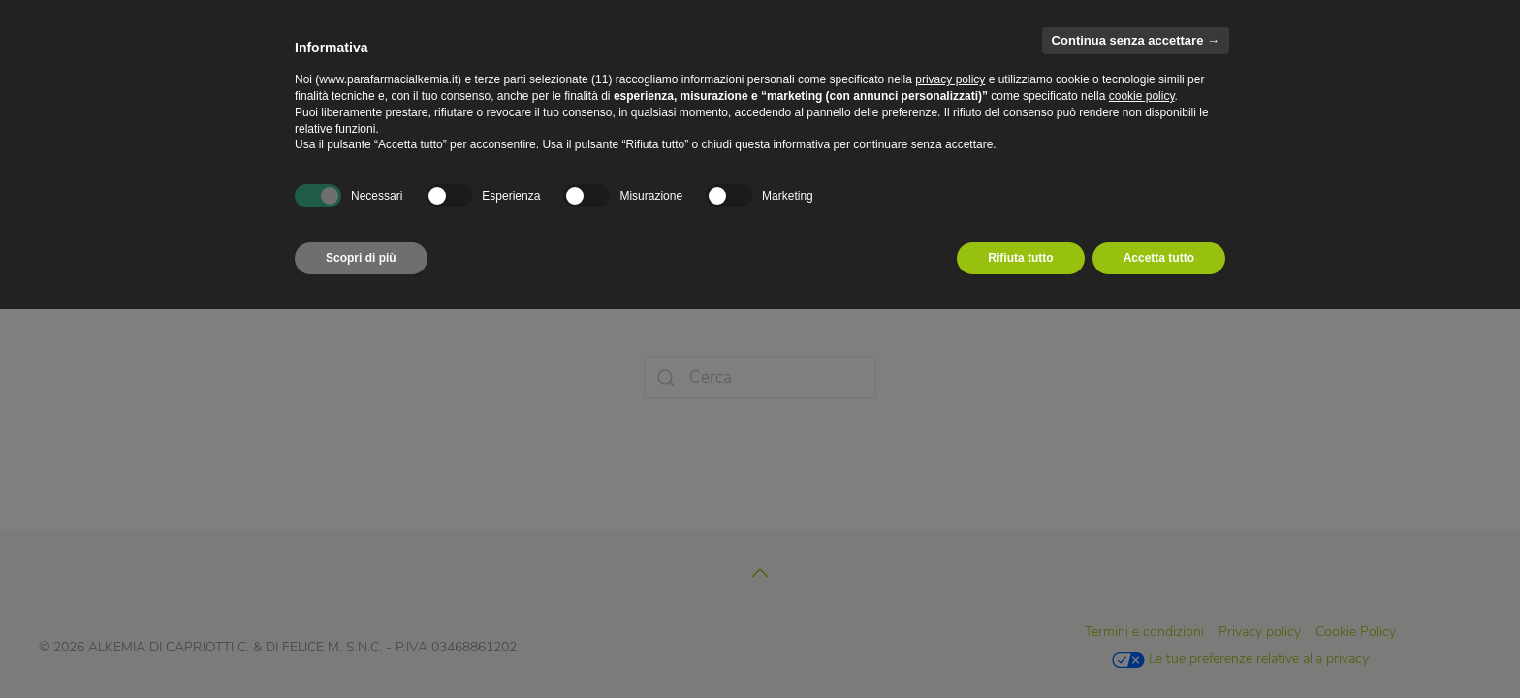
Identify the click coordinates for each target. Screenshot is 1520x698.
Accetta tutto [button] (1159, 258)
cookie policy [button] (1142, 96)
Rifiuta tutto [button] (1020, 258)
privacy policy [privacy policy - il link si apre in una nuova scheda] (950, 79)
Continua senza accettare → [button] (1135, 40)
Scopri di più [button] (361, 258)
